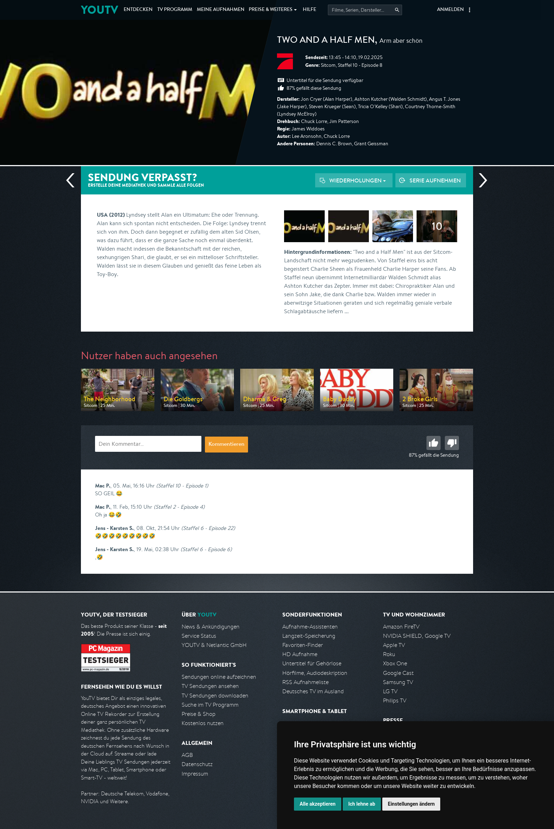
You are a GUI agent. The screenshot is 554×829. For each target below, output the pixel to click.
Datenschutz (197, 764)
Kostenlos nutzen (203, 723)
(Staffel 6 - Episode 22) (208, 528)
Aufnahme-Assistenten (310, 626)
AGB (187, 755)
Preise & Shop (199, 714)
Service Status (199, 636)
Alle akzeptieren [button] (318, 804)
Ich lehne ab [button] (361, 804)
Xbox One (395, 663)
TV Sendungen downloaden (215, 695)
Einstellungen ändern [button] (411, 804)
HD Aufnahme (299, 654)
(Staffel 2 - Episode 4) (179, 506)
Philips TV (394, 700)
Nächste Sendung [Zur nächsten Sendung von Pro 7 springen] (480, 180)
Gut (433, 443)
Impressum (195, 773)
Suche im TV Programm (210, 704)
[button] (469, 10)
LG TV (390, 691)
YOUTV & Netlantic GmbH (214, 645)
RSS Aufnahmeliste (305, 682)
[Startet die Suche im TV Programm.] (365, 10)
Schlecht (452, 443)
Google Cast (398, 673)
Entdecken (138, 9)
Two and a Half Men (326, 41)
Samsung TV (398, 682)
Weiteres (271, 9)
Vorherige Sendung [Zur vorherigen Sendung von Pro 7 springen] (73, 180)
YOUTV (99, 10)
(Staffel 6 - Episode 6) (206, 549)
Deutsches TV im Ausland (313, 691)
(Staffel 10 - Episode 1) (182, 485)
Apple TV (394, 645)
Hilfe (309, 9)
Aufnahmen (220, 9)
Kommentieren (226, 445)
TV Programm (174, 9)
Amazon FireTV (401, 626)
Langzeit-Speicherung (308, 636)
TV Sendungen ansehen (210, 686)
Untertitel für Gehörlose (311, 663)
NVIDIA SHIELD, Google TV (416, 636)
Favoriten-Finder (302, 645)
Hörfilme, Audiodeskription (314, 673)
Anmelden (450, 9)
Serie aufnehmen (435, 180)
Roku (389, 654)
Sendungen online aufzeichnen (219, 677)
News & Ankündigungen (211, 626)
